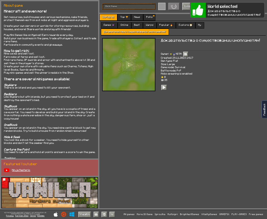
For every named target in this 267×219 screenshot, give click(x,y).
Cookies (40, 216)
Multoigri (173, 214)
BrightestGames (189, 214)
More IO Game (145, 214)
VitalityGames (209, 214)
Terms (33, 216)
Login (189, 6)
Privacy (10, 216)
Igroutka (160, 214)
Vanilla (85, 214)
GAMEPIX (224, 214)
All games (129, 214)
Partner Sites (22, 216)
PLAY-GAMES (239, 214)
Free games (256, 214)
